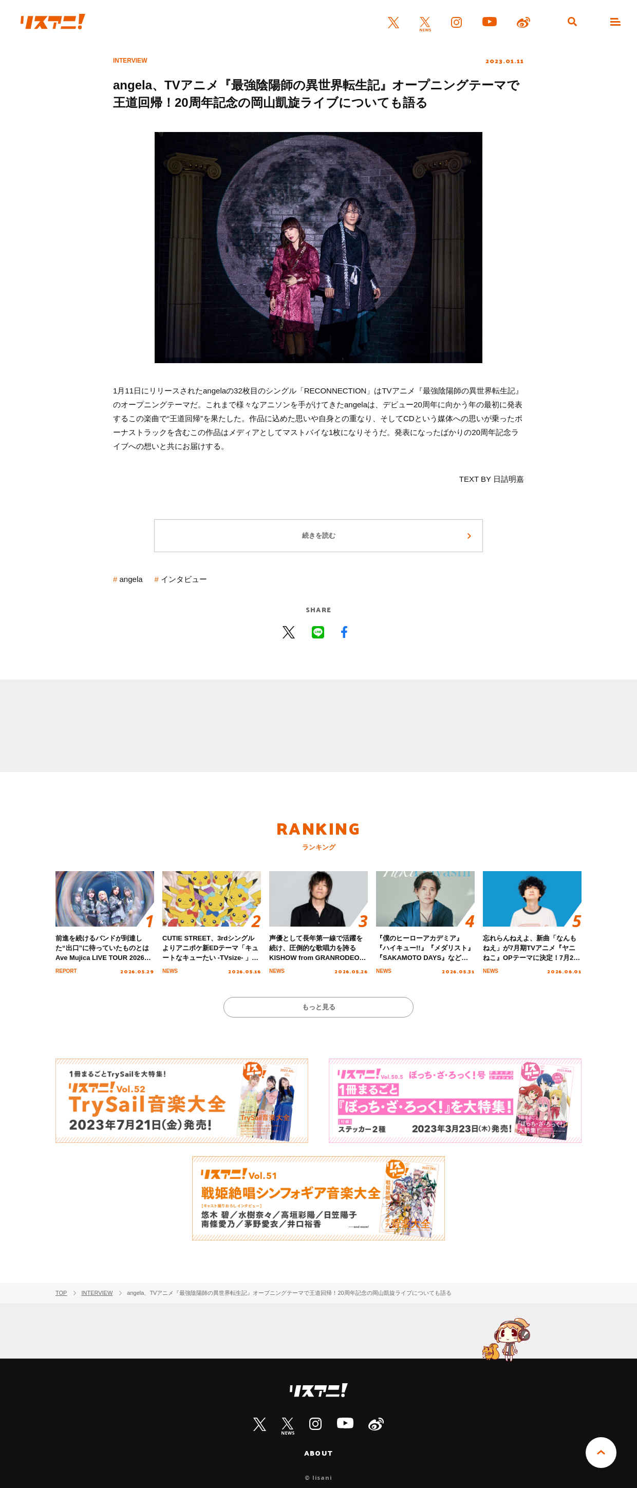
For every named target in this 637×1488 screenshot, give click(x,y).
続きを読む (318, 535)
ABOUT (318, 1453)
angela (131, 579)
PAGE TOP (601, 1452)
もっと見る (318, 1007)
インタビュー (184, 579)
